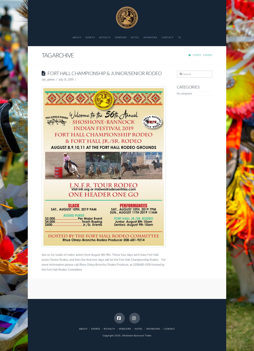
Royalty (109, 328)
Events (95, 328)
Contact (169, 328)
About (83, 328)
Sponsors (153, 328)
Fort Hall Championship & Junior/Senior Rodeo (104, 73)
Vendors (125, 328)
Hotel (139, 328)
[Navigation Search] (180, 39)
